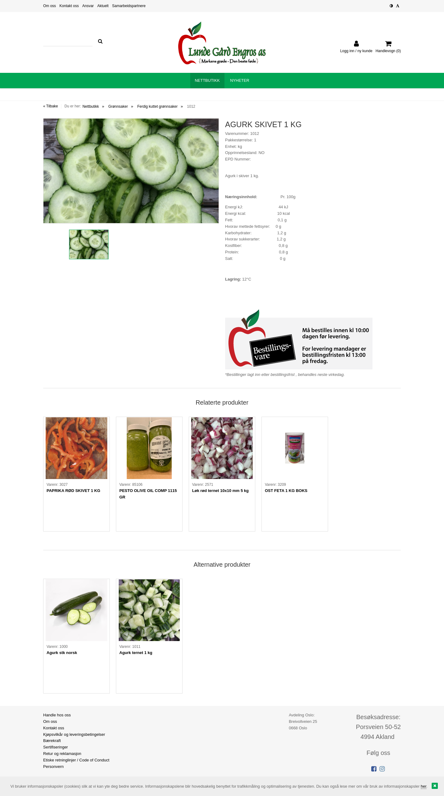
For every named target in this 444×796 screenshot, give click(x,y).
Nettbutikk (90, 106)
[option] (131, 171)
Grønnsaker (118, 106)
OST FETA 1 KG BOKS (286, 490)
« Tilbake (50, 106)
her (423, 786)
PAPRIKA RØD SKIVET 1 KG (73, 490)
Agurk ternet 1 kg (135, 652)
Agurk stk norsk (62, 652)
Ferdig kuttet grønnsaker (157, 106)
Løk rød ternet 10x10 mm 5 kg (220, 490)
